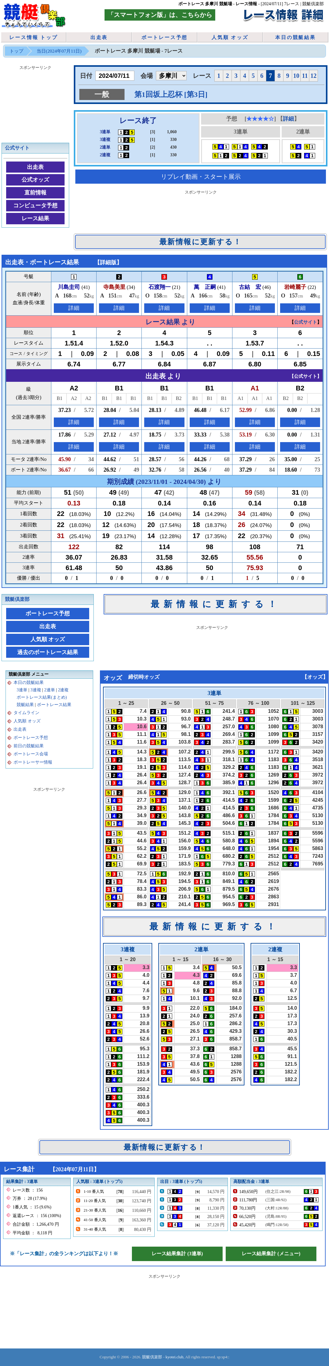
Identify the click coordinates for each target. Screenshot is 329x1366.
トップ (16, 51)
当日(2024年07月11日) (59, 51)
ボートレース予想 (164, 37)
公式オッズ (35, 180)
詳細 (288, 119)
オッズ (315, 677)
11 (305, 75)
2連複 (63, 690)
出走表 (99, 37)
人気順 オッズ (230, 37)
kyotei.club (174, 1357)
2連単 (49, 690)
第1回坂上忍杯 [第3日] (171, 94)
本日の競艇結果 (295, 37)
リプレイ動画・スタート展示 (201, 176)
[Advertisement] (35, 103)
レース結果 (35, 218)
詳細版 (108, 262)
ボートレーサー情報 (33, 762)
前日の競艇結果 (29, 746)
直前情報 (35, 193)
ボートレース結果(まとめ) (42, 697)
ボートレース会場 (31, 754)
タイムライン (26, 712)
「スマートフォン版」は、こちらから (160, 14)
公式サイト (17, 147)
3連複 (35, 690)
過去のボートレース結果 (47, 652)
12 (314, 75)
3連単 (22, 690)
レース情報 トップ (33, 37)
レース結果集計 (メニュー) (271, 1253)
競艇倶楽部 (17, 599)
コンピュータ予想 (35, 205)
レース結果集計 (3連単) (177, 1253)
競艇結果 (25, 704)
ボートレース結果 (54, 704)
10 (296, 75)
